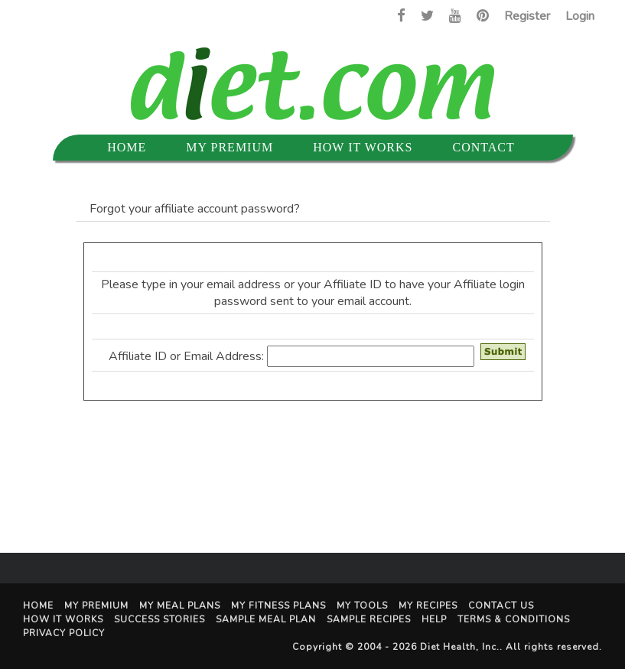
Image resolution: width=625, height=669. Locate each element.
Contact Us (501, 605)
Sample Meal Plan (266, 619)
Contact (483, 147)
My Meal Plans (179, 605)
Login (579, 16)
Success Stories (159, 619)
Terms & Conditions (513, 619)
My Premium (229, 147)
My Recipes (428, 605)
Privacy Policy (64, 633)
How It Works (362, 147)
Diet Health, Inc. (460, 647)
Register (527, 16)
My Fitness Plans (278, 605)
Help (434, 619)
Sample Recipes (369, 619)
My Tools (362, 605)
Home (126, 147)
